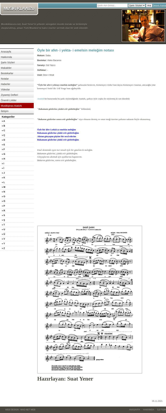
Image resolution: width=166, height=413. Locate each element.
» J (3, 173)
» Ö (3, 201)
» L (3, 182)
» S (3, 215)
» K (3, 177)
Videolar (5, 89)
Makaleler (6, 67)
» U (3, 229)
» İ (3, 168)
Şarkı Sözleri (8, 62)
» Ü (3, 234)
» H (3, 159)
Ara (149, 5)
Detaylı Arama (159, 5)
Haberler (5, 84)
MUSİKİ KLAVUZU (19, 9)
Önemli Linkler (8, 100)
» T (3, 225)
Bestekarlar (7, 73)
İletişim (5, 111)
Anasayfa (6, 51)
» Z (3, 248)
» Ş (3, 220)
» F (3, 149)
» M (3, 187)
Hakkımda (6, 57)
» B (3, 126)
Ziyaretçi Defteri (9, 95)
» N (3, 192)
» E (3, 144)
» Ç (3, 135)
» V (3, 239)
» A (3, 121)
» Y (3, 243)
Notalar (5, 78)
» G (3, 154)
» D (3, 140)
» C (3, 130)
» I (3, 163)
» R (3, 210)
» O (3, 196)
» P (3, 206)
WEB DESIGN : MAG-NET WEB (20, 409)
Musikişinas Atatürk (11, 105)
